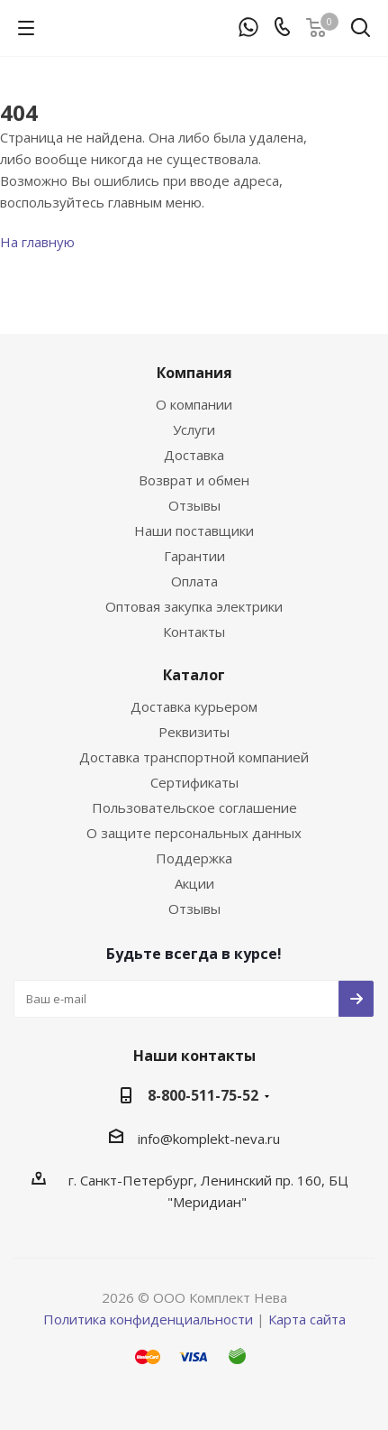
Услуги (194, 429)
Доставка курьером (194, 706)
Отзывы (194, 505)
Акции (194, 883)
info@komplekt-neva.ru (209, 1139)
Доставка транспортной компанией (194, 757)
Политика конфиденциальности (148, 1319)
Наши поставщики (194, 530)
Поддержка (194, 858)
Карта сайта (307, 1319)
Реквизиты (194, 732)
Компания (194, 373)
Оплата (194, 581)
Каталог (194, 675)
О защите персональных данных (194, 833)
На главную (37, 242)
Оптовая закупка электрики (194, 606)
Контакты (194, 632)
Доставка (194, 455)
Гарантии (194, 556)
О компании (194, 404)
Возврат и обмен (194, 480)
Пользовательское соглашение (194, 807)
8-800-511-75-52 (203, 1095)
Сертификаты (194, 782)
